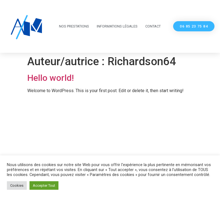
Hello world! (50, 78)
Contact (153, 26)
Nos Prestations (74, 26)
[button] (193, 26)
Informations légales (117, 26)
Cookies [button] (16, 185)
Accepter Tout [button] (44, 185)
